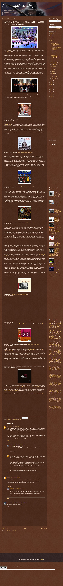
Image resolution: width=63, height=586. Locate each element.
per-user (11, 454)
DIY (51, 352)
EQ (51, 392)
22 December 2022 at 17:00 (19, 444)
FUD (59, 374)
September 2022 (54, 64)
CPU (52, 360)
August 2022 (53, 66)
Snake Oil (51, 326)
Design (56, 401)
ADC (59, 355)
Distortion (57, 361)
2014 (52, 93)
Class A (55, 383)
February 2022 (54, 76)
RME (50, 362)
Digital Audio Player (53, 366)
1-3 (29, 321)
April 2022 (53, 73)
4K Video (57, 341)
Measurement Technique (54, 344)
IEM (50, 375)
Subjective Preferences (57, 397)
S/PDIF (58, 377)
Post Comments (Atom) (11, 530)
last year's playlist (31, 349)
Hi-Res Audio (55, 332)
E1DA (54, 357)
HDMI (50, 350)
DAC (50, 323)
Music (50, 406)
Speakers (51, 341)
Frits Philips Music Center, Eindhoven (11, 390)
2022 (52, 40)
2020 (8, 51)
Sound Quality (56, 409)
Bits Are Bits (56, 382)
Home (24, 528)
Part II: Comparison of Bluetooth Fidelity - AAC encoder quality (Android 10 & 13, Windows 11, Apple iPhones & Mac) (55, 203)
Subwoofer (51, 378)
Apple (32, 119)
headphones (53, 346)
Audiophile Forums (52, 391)
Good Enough (51, 393)
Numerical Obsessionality (56, 406)
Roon (55, 355)
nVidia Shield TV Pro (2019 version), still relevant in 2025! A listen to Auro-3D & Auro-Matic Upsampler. (54, 194)
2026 (52, 33)
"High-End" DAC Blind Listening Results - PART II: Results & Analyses (57, 219)
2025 (52, 35)
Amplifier (51, 337)
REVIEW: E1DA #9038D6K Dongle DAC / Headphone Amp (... (56, 52)
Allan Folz (8, 477)
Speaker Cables (52, 369)
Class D (59, 346)
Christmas (14, 419)
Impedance (57, 393)
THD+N (54, 359)
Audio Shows (56, 339)
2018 (52, 86)
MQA (57, 325)
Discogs (18, 152)
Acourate (59, 359)
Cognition (58, 400)
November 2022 (54, 60)
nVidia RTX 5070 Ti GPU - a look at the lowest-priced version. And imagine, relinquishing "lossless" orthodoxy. (55, 261)
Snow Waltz (32, 393)
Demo (50, 357)
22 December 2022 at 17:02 (19, 488)
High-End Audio (52, 342)
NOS (59, 384)
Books (55, 400)
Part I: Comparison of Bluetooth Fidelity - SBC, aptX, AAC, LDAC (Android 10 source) (55, 212)
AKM (50, 399)
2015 (52, 91)
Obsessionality (51, 407)
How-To (50, 345)
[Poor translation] (5, 567)
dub (25, 354)
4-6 (32, 321)
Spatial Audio (55, 362)
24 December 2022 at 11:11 (22, 502)
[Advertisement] (24, 542)
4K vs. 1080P (51, 365)
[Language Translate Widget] (55, 27)
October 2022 (54, 62)
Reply (8, 440)
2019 (52, 84)
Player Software (58, 376)
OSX (53, 394)
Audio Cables (52, 333)
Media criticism (53, 322)
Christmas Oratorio (22, 323)
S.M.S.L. (52, 349)
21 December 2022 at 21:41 (16, 477)
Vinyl (50, 339)
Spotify (26, 119)
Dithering (59, 401)
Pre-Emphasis (53, 408)
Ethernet (59, 347)
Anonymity (54, 399)
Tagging (56, 378)
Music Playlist (18, 419)
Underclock (52, 398)
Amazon (22, 119)
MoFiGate (55, 384)
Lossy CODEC (58, 345)
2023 (52, 38)
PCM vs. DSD (56, 386)
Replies (9, 442)
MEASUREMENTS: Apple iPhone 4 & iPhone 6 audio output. (57, 244)
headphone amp (56, 363)
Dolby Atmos (53, 347)
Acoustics (57, 365)
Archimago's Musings (11, 502)
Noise (58, 357)
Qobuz (29, 119)
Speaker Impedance (56, 389)
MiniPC (50, 355)
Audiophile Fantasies (53, 390)
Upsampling (56, 350)
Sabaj (50, 389)
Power (56, 394)
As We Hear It (8, 419)
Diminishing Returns (53, 367)
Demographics (51, 401)
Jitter (57, 343)
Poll (50, 368)
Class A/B (59, 391)
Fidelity (58, 392)
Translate (57, 28)
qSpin (50, 358)
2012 (52, 96)
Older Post (44, 528)
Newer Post (5, 528)
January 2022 (54, 78)
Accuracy (58, 368)
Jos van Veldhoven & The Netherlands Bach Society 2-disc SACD (26, 386)
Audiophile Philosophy (55, 331)
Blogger (42, 559)
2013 (52, 94)
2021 (10, 51)
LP (58, 367)
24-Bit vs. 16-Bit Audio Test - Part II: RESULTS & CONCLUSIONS (57, 237)
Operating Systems (58, 407)
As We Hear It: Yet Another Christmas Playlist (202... (55, 44)
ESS (54, 392)
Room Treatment (53, 377)
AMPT (50, 370)
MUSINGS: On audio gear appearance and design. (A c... (56, 48)
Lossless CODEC (57, 405)
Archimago (12, 444)
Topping (57, 349)
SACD (53, 368)
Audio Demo (55, 370)
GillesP (8, 426)
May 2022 (53, 71)
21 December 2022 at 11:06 (15, 426)
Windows (57, 369)
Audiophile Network (57, 351)
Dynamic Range (56, 358)
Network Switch (52, 385)
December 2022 (54, 42)
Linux (50, 394)
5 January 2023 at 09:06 (17, 454)
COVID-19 (55, 374)
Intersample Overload (56, 375)
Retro (50, 359)
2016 (52, 89)
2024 (52, 37)
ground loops (57, 398)
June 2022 (53, 69)
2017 (52, 87)
